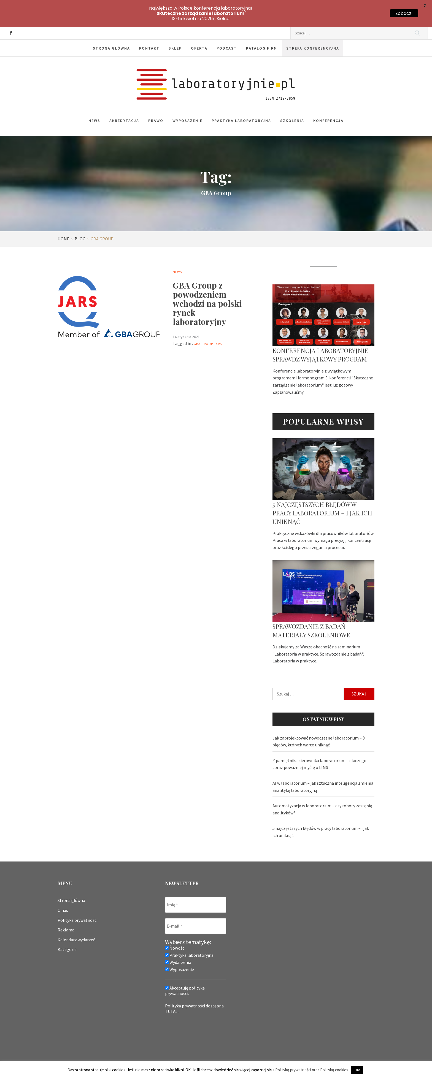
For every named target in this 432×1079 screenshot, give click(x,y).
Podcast (227, 28)
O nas (63, 891)
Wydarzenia (178, 943)
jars (218, 324)
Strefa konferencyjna (312, 28)
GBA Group (203, 324)
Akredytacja (124, 101)
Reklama (66, 910)
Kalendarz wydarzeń (77, 920)
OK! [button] (357, 1070)
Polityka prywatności (78, 901)
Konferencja (328, 101)
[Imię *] (195, 885)
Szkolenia (292, 101)
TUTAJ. (172, 992)
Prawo (155, 101)
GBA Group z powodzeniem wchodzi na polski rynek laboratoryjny (207, 284)
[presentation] (187, 1020)
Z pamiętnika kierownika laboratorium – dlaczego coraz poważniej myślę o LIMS (319, 744)
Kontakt (149, 28)
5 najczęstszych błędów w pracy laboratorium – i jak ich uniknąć (322, 493)
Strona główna (111, 28)
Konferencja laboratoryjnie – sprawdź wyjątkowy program (322, 335)
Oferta (199, 28)
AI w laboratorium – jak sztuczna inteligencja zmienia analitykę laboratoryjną (322, 767)
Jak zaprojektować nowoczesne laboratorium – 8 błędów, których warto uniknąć (318, 722)
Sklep (175, 28)
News (94, 101)
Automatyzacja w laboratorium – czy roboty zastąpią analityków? (322, 790)
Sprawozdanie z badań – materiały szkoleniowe (311, 611)
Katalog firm (261, 28)
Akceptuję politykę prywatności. (185, 971)
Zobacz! (404, 13)
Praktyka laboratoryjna (241, 101)
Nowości (175, 928)
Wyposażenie (187, 101)
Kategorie (67, 930)
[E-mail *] (195, 907)
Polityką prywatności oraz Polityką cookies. (312, 1069)
